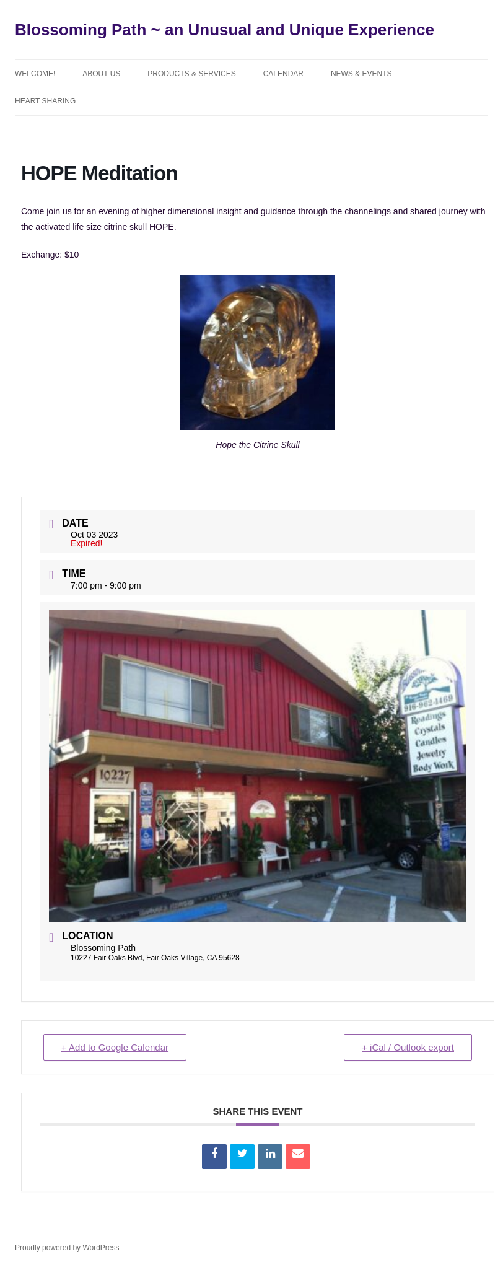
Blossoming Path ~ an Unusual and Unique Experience (224, 29)
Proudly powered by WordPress (67, 1247)
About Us (101, 73)
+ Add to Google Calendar (114, 1047)
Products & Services (191, 73)
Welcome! (35, 73)
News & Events (361, 73)
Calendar (283, 73)
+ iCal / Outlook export (408, 1047)
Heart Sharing (45, 101)
